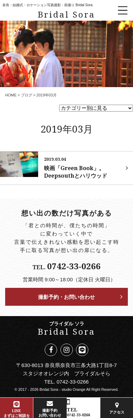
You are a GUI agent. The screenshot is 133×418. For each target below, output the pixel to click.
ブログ (26, 95)
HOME (10, 95)
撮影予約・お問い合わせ (66, 296)
